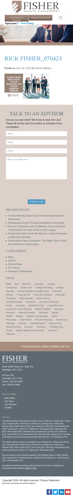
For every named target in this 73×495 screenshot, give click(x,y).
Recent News (15, 264)
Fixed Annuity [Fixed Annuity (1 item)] (26, 298)
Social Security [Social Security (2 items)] (13, 327)
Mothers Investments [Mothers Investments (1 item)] (37, 316)
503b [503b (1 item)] (8, 284)
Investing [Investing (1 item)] (20, 305)
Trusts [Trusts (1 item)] (9, 330)
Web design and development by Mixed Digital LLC (19, 483)
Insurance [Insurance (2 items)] (31, 302)
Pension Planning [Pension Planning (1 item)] (43, 319)
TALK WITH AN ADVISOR (16, 19)
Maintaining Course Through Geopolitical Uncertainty (36, 223)
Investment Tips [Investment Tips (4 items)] (36, 305)
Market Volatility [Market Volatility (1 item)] (43, 309)
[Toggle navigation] (60, 18)
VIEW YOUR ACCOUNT (40, 18)
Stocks (11, 260)
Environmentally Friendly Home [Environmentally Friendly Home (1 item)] (33, 291)
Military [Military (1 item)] (19, 316)
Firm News (14, 267)
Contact (8, 407)
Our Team (9, 401)
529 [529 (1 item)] (16, 284)
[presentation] (28, 190)
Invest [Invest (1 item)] (9, 305)
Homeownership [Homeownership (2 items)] (14, 302)
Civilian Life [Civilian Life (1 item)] (26, 287)
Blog (10, 257)
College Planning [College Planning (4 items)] (43, 287)
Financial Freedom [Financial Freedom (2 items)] (42, 294)
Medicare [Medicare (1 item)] (43, 312)
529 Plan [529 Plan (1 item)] (26, 284)
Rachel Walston (43, 68)
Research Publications (20, 271)
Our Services (10, 404)
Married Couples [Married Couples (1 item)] (27, 312)
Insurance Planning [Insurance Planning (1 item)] (48, 302)
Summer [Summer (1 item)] (28, 327)
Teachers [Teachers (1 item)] (41, 327)
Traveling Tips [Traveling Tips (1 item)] (56, 327)
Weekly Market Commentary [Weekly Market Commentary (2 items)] (30, 330)
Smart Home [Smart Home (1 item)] (55, 323)
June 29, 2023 (23, 68)
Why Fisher (9, 398)
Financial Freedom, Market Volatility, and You (45, 346)
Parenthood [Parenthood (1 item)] (25, 319)
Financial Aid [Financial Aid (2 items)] (23, 294)
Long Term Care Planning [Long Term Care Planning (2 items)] (18, 309)
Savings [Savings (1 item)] (22, 323)
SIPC (34, 468)
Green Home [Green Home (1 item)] (42, 298)
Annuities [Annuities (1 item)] (39, 284)
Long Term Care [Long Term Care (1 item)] (55, 305)
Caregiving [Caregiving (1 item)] (11, 287)
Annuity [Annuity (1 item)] (51, 284)
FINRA (27, 468)
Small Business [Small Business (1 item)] (37, 323)
